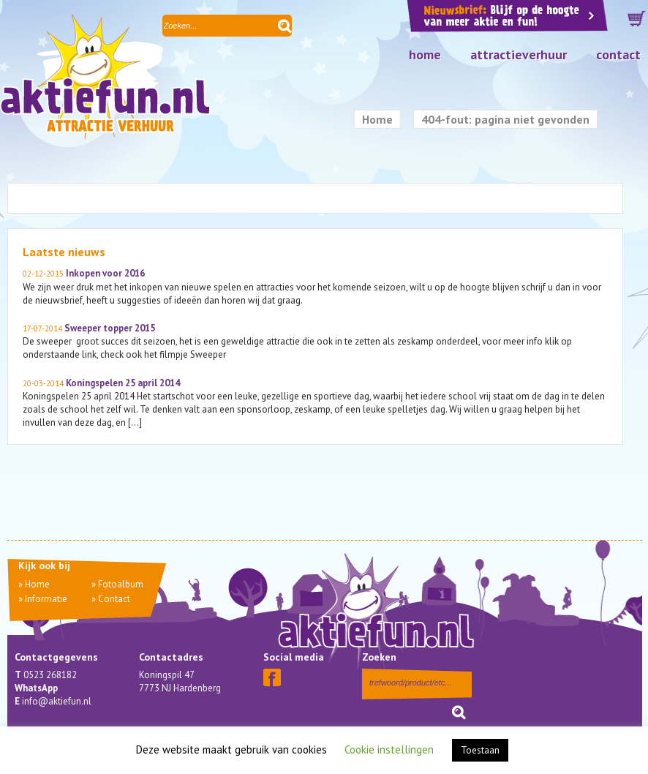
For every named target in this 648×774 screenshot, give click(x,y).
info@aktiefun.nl (56, 701)
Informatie (46, 599)
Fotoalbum (120, 584)
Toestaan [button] (480, 750)
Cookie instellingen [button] (389, 749)
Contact (618, 54)
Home (425, 54)
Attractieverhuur (518, 54)
